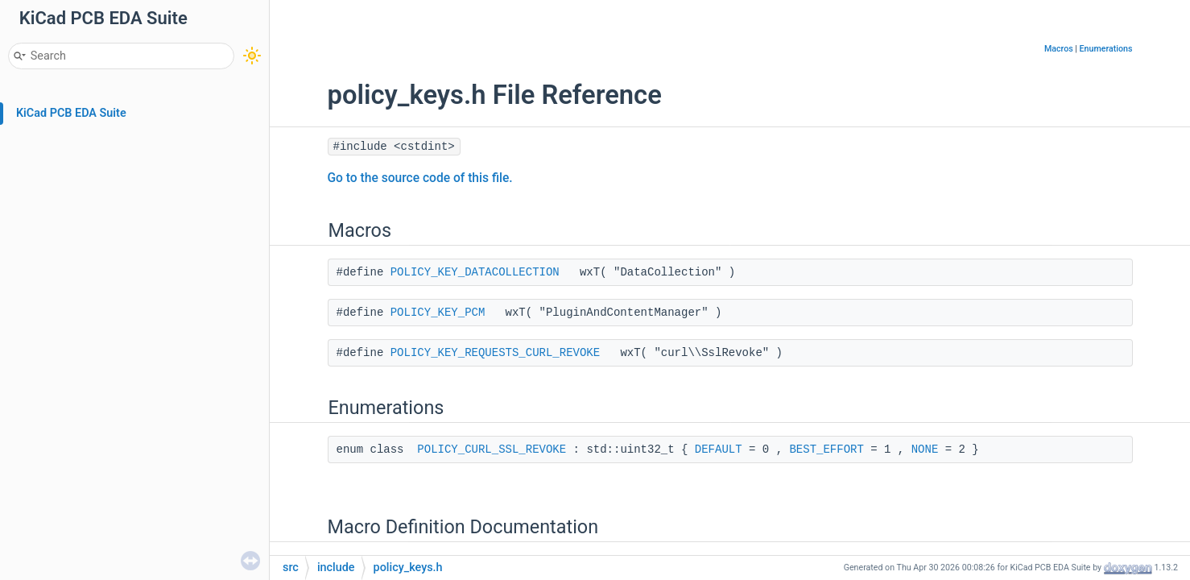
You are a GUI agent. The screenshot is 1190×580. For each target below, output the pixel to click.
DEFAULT (718, 449)
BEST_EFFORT (826, 449)
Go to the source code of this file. (420, 178)
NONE (925, 449)
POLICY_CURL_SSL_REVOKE (491, 449)
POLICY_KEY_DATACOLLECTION (475, 272)
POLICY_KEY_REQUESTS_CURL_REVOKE (495, 352)
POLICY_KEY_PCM (438, 312)
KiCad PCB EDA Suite (71, 113)
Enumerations (1106, 49)
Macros (1058, 49)
